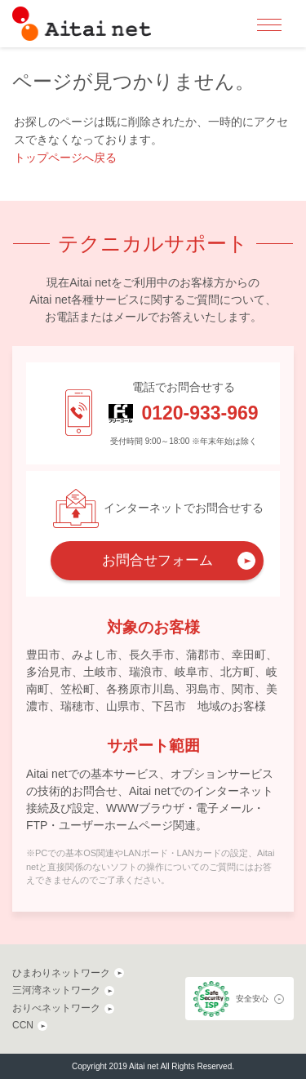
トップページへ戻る (65, 157)
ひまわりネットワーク (61, 973)
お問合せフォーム (157, 560)
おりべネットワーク (56, 1008)
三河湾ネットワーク (56, 990)
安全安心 (252, 998)
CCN (22, 1025)
